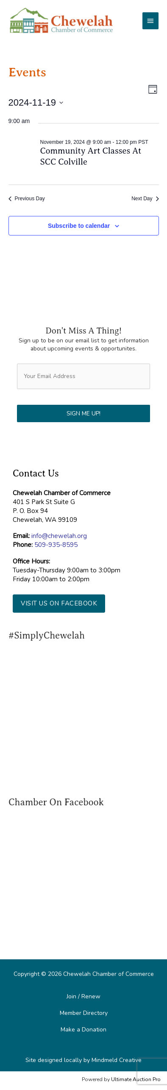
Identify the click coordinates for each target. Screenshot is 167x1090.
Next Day (145, 199)
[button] (59, 603)
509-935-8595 (56, 545)
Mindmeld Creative (117, 1060)
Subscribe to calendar (79, 225)
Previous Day (26, 199)
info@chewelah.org (59, 536)
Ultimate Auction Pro (136, 1079)
